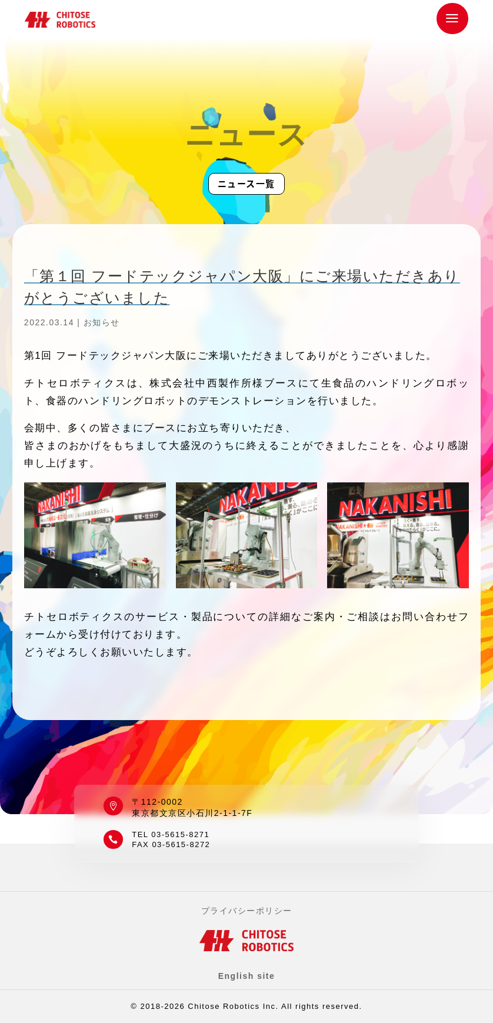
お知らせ (102, 322)
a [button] (452, 18)
